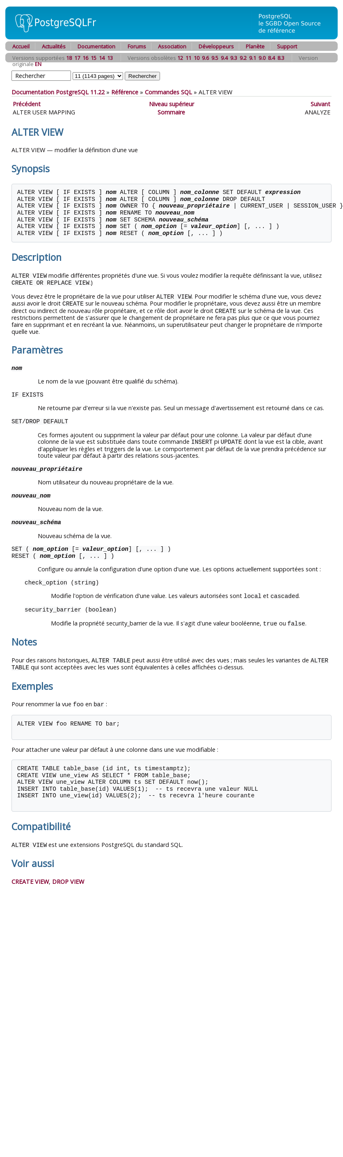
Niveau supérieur (171, 104)
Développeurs (216, 46)
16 (85, 58)
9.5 (214, 58)
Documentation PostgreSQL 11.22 (58, 92)
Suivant (320, 104)
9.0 (261, 58)
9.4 (224, 58)
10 (196, 58)
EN (38, 64)
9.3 (233, 58)
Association (172, 46)
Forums (137, 46)
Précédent (27, 104)
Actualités (54, 46)
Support (287, 46)
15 (93, 58)
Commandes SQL (168, 92)
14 (102, 58)
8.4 (271, 58)
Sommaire (171, 112)
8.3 (280, 58)
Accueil (21, 46)
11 (188, 58)
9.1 (252, 58)
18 (69, 58)
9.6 (205, 58)
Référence (124, 92)
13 (110, 58)
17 (77, 58)
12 (180, 58)
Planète (255, 46)
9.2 (243, 58)
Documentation (96, 46)
